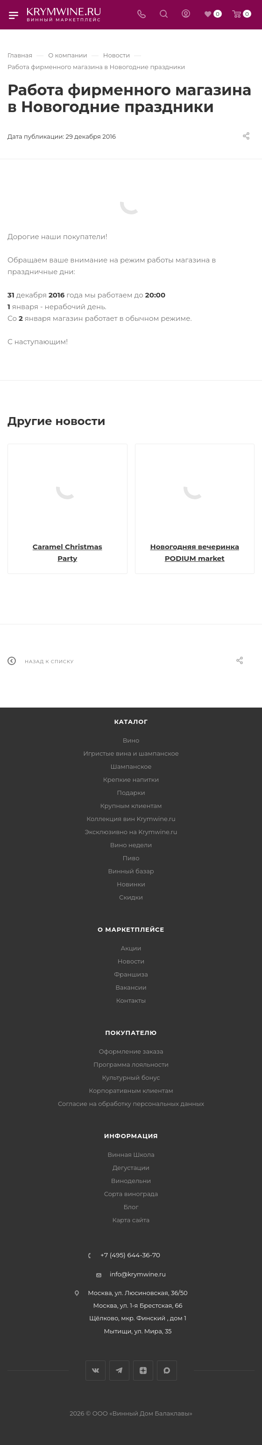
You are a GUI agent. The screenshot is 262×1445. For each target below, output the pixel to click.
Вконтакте (95, 1370)
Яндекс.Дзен (143, 1370)
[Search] (164, 14)
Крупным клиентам (131, 805)
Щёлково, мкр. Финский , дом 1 (137, 1318)
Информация (131, 1136)
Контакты (131, 1000)
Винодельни (131, 1180)
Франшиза (131, 974)
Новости (131, 961)
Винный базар (131, 871)
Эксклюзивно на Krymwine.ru (131, 832)
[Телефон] (141, 14)
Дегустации (131, 1167)
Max (167, 1370)
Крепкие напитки (131, 779)
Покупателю (131, 1032)
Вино (131, 740)
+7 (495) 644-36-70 (130, 1255)
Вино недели (131, 845)
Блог (131, 1207)
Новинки (131, 884)
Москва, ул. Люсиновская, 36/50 (137, 1292)
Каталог (131, 721)
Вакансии (130, 987)
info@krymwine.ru (138, 1274)
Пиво (131, 858)
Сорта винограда (131, 1193)
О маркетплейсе (131, 929)
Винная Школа (131, 1154)
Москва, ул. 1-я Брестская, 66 (138, 1305)
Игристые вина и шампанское (131, 753)
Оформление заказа (131, 1051)
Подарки (131, 792)
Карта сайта (131, 1220)
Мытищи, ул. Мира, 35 (138, 1331)
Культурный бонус (131, 1077)
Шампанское (130, 766)
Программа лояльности (131, 1064)
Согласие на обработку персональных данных (131, 1103)
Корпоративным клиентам (131, 1090)
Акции (130, 948)
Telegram (119, 1370)
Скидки (131, 897)
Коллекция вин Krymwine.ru (130, 818)
